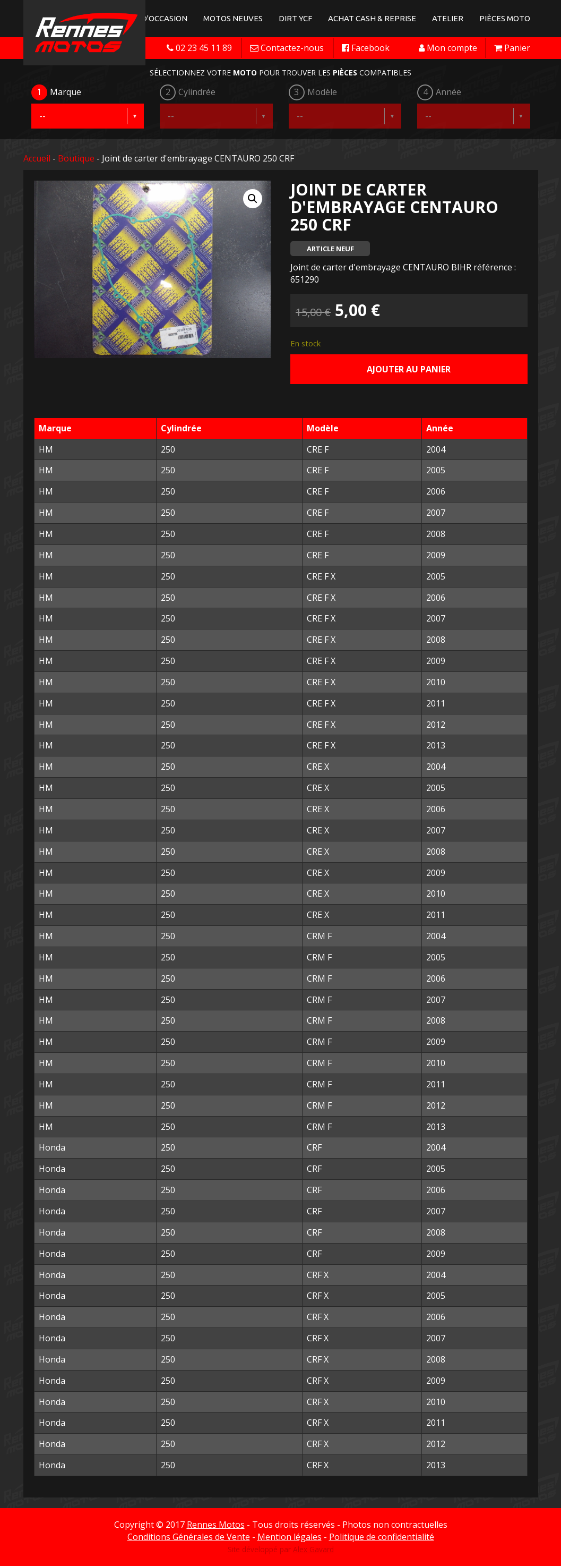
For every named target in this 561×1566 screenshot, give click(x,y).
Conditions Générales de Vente (188, 1537)
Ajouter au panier (409, 369)
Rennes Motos (216, 1524)
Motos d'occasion (149, 18)
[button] (252, 198)
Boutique (76, 158)
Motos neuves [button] (233, 18)
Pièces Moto (504, 18)
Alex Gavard (313, 1549)
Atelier (447, 18)
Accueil (36, 158)
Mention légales (289, 1537)
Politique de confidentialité (381, 1537)
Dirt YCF (295, 18)
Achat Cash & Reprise (372, 18)
